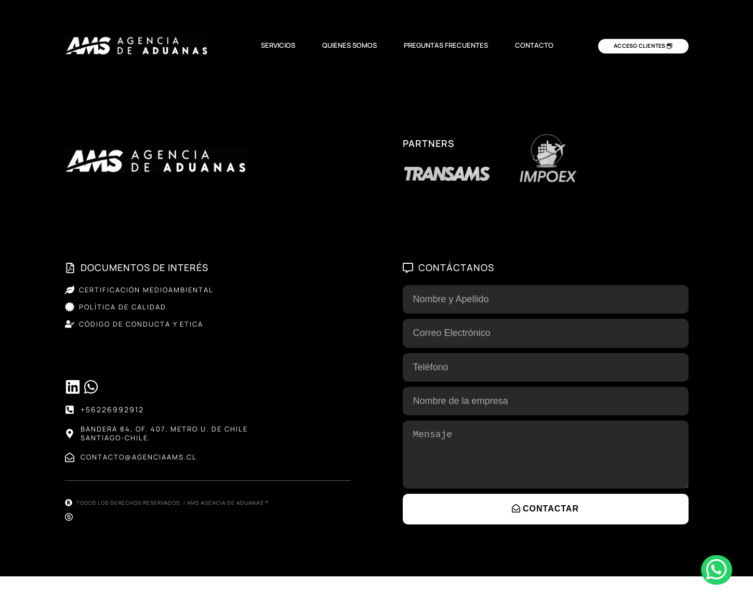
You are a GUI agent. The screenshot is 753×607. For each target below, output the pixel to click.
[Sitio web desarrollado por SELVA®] (69, 547)
